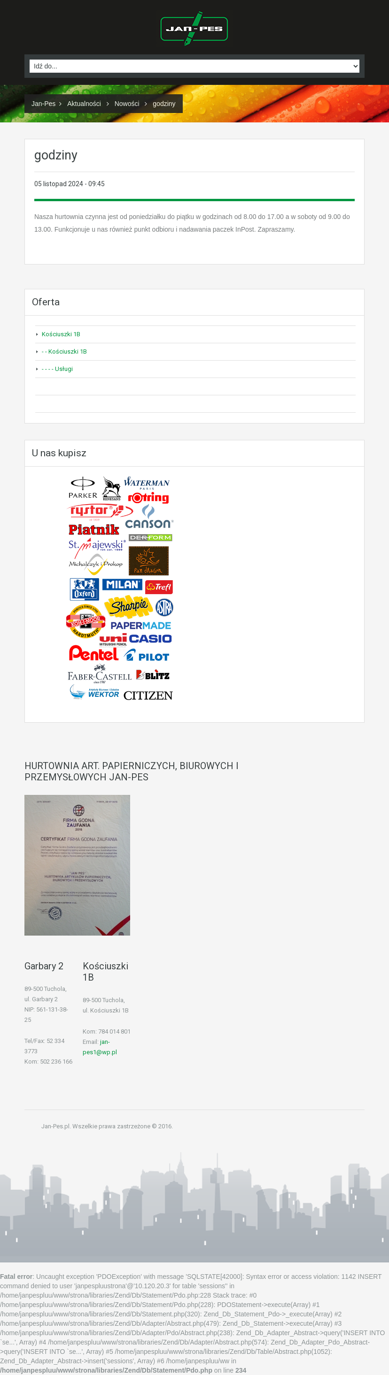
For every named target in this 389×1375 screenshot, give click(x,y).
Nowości (127, 103)
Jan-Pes (43, 103)
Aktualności (84, 103)
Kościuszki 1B (61, 334)
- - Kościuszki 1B (64, 351)
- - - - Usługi (57, 368)
